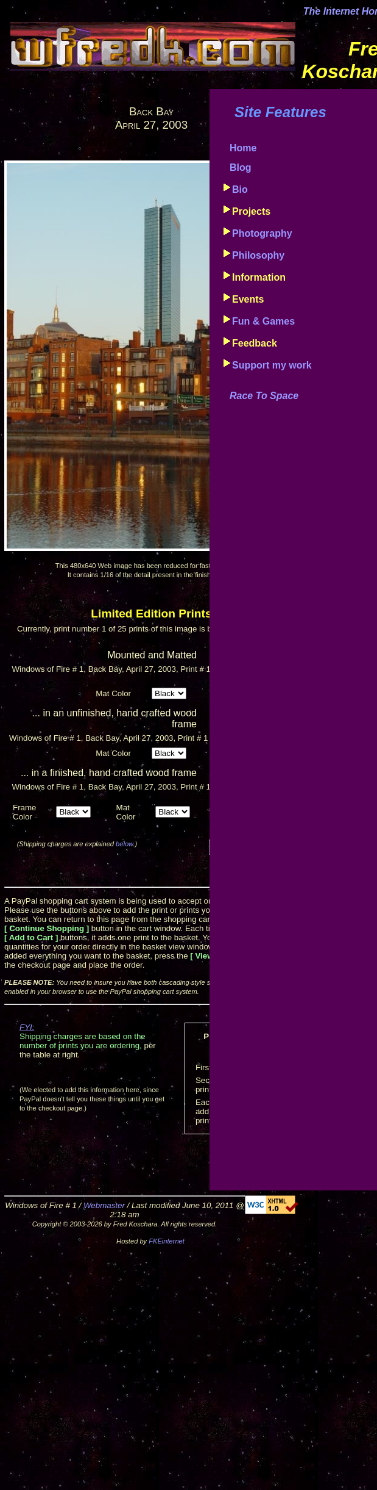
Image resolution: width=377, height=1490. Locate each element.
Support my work (272, 365)
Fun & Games (263, 321)
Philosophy (258, 255)
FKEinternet (167, 1241)
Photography (262, 233)
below (124, 844)
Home (243, 148)
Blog (241, 167)
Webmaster (104, 1205)
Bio (240, 189)
